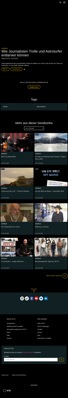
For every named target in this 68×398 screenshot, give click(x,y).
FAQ (38, 335)
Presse (39, 332)
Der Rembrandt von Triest (10, 227)
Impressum (5, 375)
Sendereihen (11, 323)
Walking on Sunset (42, 227)
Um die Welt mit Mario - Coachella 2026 (49, 191)
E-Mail (6, 356)
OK (61, 359)
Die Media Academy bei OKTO (16, 329)
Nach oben (34, 290)
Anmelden (34, 87)
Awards (9, 338)
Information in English (44, 338)
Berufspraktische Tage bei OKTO (47, 261)
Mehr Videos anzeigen (57, 275)
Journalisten (42, 106)
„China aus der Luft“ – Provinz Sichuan (15, 191)
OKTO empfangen (43, 326)
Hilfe (8, 335)
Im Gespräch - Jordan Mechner (12, 261)
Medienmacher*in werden (15, 326)
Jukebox (4, 48)
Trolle (6, 106)
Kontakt (39, 329)
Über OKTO (41, 323)
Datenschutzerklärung (19, 375)
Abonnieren (16, 69)
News (8, 332)
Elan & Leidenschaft (8, 156)
